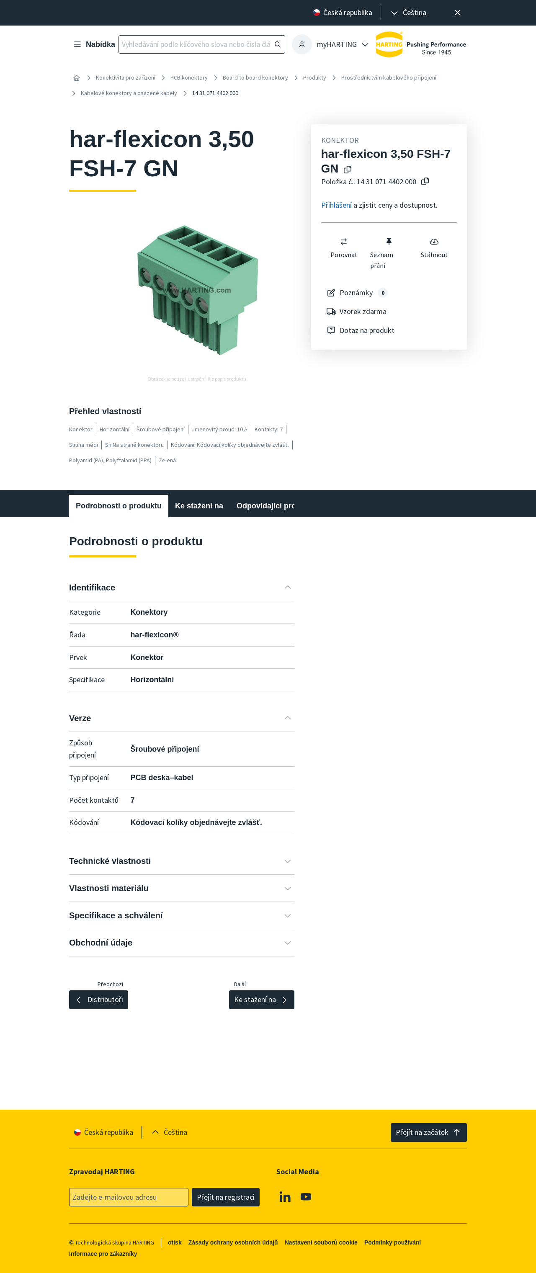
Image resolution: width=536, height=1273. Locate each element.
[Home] (76, 77)
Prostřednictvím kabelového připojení (388, 77)
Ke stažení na (199, 506)
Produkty (314, 77)
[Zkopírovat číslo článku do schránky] (425, 182)
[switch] (343, 241)
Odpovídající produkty (276, 506)
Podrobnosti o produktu (119, 506)
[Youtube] (306, 1196)
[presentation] (407, 12)
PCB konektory (189, 77)
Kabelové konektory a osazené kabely (129, 93)
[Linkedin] (285, 1196)
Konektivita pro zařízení (125, 77)
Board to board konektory (255, 77)
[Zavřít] (457, 12)
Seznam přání (382, 253)
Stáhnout (434, 248)
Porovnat (343, 248)
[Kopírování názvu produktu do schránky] (347, 170)
